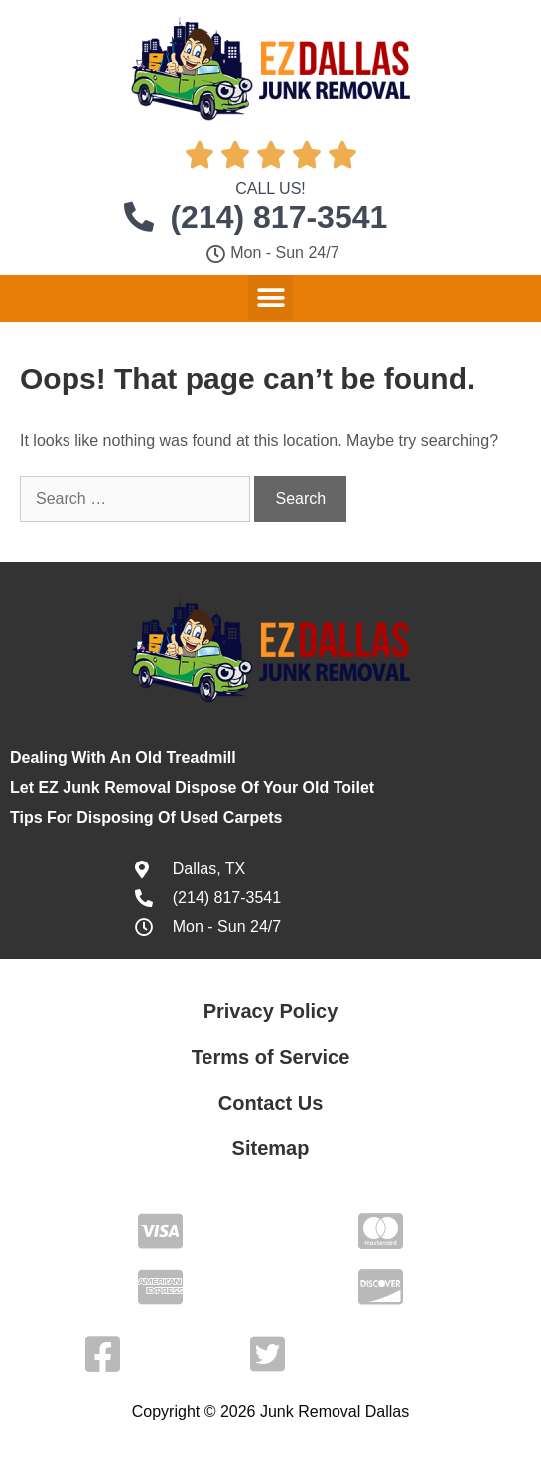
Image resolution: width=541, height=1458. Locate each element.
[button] (270, 297)
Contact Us (271, 1103)
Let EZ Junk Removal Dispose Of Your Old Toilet (192, 787)
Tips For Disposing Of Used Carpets (146, 817)
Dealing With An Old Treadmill (123, 757)
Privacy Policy (270, 1011)
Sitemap (271, 1148)
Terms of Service (271, 1057)
